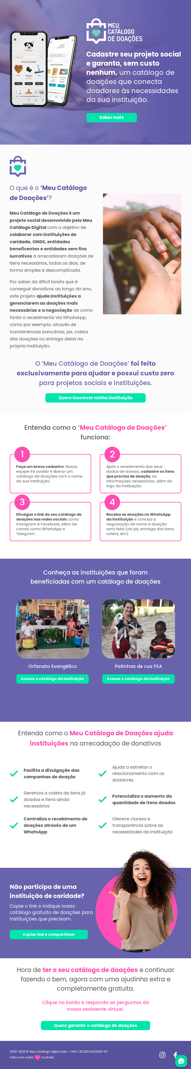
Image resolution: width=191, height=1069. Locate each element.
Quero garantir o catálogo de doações (95, 1025)
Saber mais (113, 118)
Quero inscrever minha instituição (95, 397)
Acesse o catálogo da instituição (52, 678)
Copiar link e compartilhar (50, 934)
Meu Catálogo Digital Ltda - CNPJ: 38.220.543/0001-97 (68, 1051)
